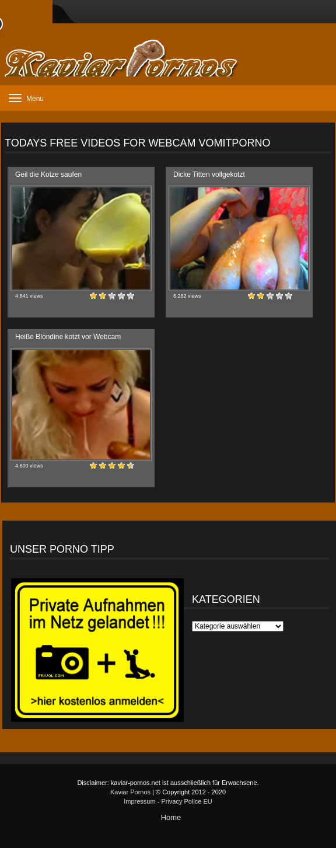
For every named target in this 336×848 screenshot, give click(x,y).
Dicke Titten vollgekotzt (209, 174)
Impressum (139, 801)
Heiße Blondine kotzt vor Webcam (68, 337)
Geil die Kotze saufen (48, 174)
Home (171, 817)
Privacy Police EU (186, 801)
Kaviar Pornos (130, 791)
